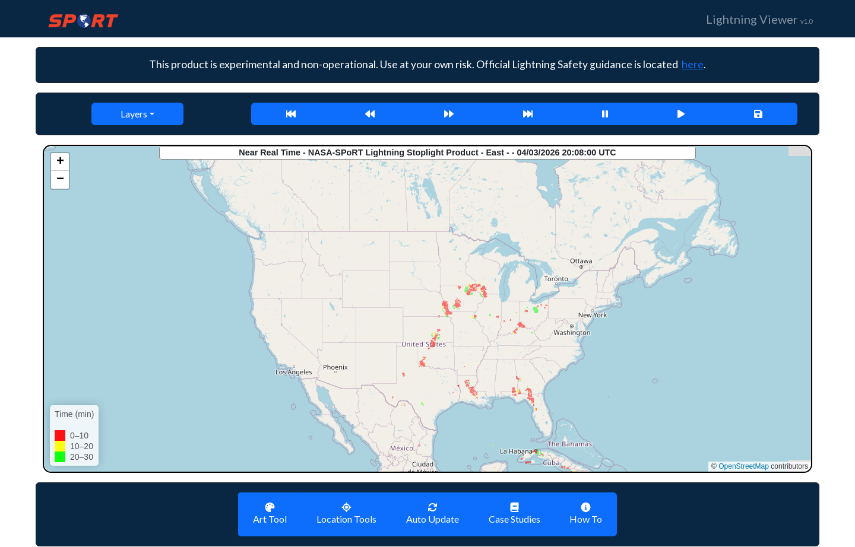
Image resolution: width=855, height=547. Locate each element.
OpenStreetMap (743, 466)
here (693, 64)
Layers (134, 113)
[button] (60, 162)
